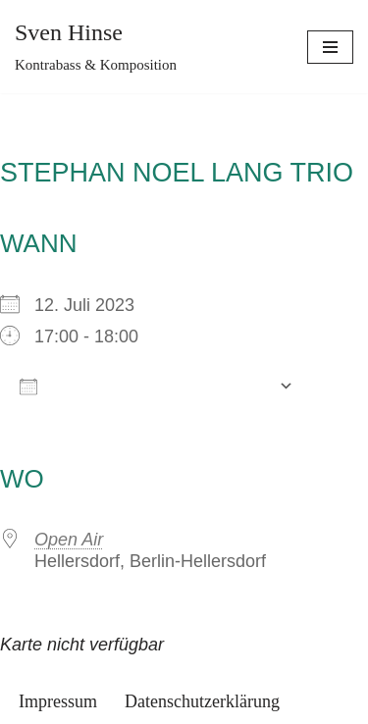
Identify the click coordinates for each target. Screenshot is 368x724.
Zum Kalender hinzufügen (144, 385)
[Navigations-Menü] (330, 47)
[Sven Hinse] (96, 46)
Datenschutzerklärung (202, 701)
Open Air (68, 539)
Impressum (58, 701)
